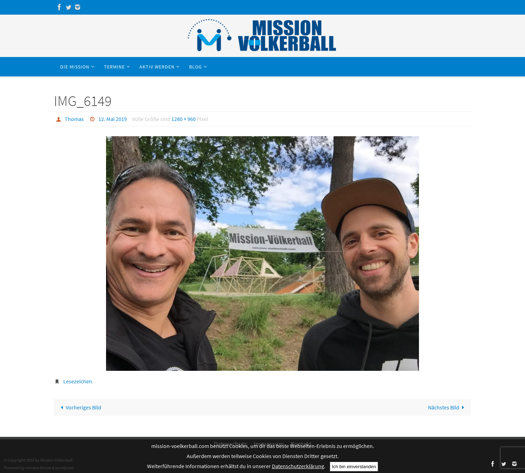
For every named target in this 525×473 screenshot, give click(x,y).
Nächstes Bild (447, 407)
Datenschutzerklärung (298, 466)
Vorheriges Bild (79, 407)
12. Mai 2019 (112, 118)
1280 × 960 (183, 118)
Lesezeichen (77, 381)
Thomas (74, 118)
